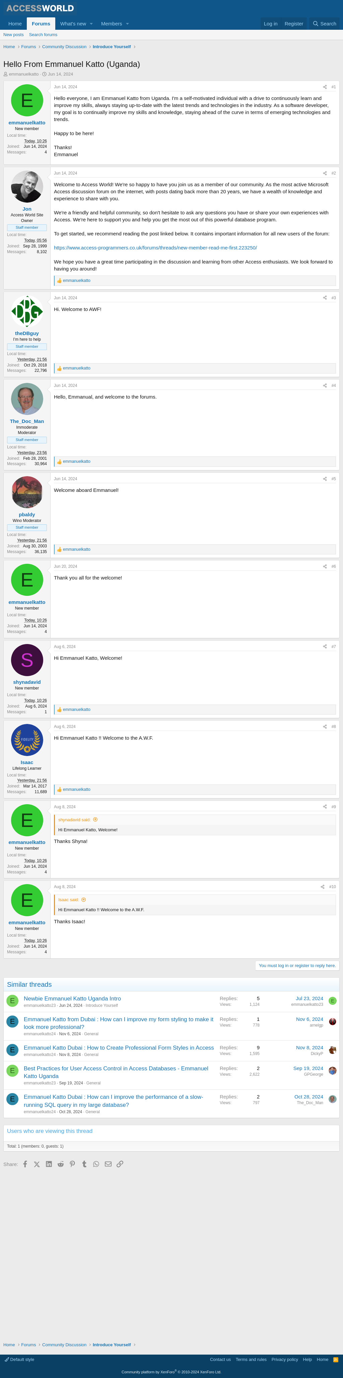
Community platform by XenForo (171, 1372)
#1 (334, 118)
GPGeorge (313, 1239)
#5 (334, 643)
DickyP (317, 1218)
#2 (334, 293)
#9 (334, 971)
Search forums (43, 34)
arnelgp (316, 1190)
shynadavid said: (74, 984)
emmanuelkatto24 (40, 1199)
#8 (334, 891)
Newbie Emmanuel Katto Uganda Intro (72, 1163)
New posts (13, 34)
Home (15, 23)
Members (111, 23)
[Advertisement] (125, 70)
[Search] (324, 23)
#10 (332, 1052)
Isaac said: (68, 1064)
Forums (41, 23)
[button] (91, 23)
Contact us (220, 1359)
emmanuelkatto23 (40, 1170)
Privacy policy (285, 1359)
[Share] (325, 119)
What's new (73, 23)
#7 (334, 811)
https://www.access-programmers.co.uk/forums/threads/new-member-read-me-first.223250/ (155, 368)
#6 (334, 731)
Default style (19, 1359)
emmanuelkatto (24, 105)
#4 (334, 550)
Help (307, 1359)
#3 (334, 418)
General (91, 1199)
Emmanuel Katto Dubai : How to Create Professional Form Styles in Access (119, 1212)
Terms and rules (251, 1359)
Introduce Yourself (102, 1170)
